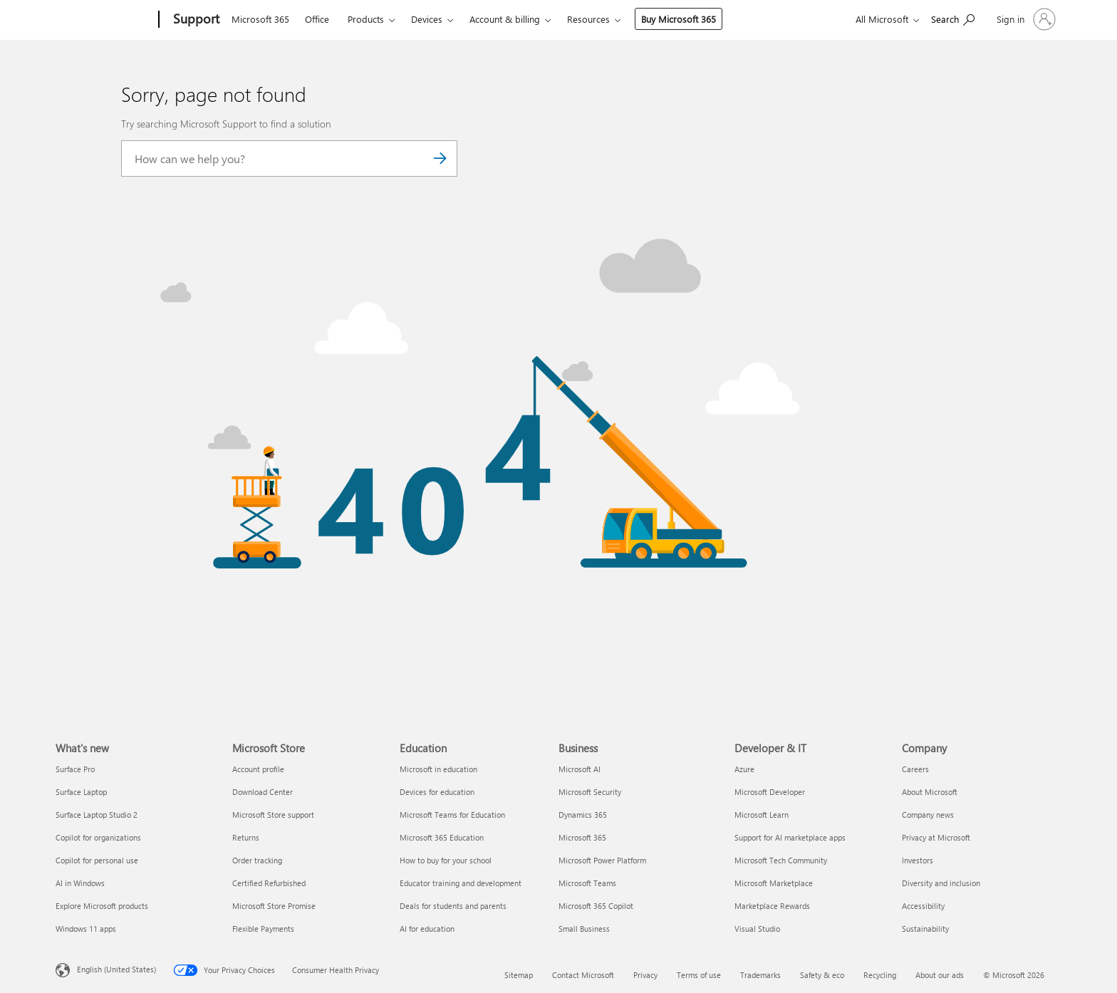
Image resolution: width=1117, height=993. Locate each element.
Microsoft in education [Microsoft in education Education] (438, 769)
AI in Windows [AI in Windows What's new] (80, 883)
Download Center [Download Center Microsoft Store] (262, 791)
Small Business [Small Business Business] (584, 928)
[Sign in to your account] (1024, 19)
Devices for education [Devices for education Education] (437, 791)
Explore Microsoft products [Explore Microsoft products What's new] (102, 905)
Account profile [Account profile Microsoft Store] (258, 769)
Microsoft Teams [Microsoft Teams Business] (587, 883)
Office (317, 19)
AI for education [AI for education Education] (427, 928)
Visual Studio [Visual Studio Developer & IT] (757, 928)
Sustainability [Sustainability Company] (925, 928)
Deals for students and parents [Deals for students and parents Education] (453, 905)
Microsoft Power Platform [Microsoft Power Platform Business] (602, 860)
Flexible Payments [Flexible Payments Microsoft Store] (263, 928)
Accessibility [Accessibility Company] (923, 905)
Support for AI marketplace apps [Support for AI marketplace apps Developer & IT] (790, 837)
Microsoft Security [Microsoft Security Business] (589, 791)
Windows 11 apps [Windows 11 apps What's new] (86, 928)
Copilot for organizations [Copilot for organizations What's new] (98, 837)
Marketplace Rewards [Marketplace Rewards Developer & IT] (772, 905)
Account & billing (504, 19)
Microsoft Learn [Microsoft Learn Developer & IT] (761, 814)
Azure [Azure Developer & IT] (744, 769)
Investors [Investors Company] (917, 860)
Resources (588, 19)
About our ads (939, 974)
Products (366, 19)
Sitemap (518, 974)
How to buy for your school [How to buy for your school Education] (446, 860)
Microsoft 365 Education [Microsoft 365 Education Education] (442, 837)
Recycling (879, 974)
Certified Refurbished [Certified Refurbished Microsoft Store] (269, 883)
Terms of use (699, 974)
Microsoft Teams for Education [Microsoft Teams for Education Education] (452, 814)
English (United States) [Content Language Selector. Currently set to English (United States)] (116, 969)
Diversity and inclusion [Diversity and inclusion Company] (941, 883)
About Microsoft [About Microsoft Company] (929, 791)
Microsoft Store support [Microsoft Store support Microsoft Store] (273, 814)
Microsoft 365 (260, 19)
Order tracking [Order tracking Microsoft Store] (257, 860)
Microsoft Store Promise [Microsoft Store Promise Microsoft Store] (274, 905)
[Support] (195, 20)
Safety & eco (822, 974)
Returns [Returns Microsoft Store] (245, 837)
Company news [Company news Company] (928, 814)
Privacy (645, 974)
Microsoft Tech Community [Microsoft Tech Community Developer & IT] (780, 860)
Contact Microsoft (583, 974)
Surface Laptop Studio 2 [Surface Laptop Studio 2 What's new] (96, 814)
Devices (426, 19)
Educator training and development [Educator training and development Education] (460, 883)
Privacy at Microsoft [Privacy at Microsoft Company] (936, 837)
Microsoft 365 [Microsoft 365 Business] (582, 837)
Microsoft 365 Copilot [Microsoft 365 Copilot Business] (595, 905)
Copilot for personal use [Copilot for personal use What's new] (97, 860)
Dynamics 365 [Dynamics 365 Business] (582, 814)
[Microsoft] (104, 20)
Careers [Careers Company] (915, 769)
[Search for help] (953, 18)
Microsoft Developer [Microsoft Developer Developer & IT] (769, 791)
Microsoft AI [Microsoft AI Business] (579, 769)
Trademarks (760, 974)
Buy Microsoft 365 (678, 19)
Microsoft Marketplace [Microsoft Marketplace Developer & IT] (773, 883)
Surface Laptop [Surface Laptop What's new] (81, 791)
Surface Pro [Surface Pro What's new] (75, 769)
